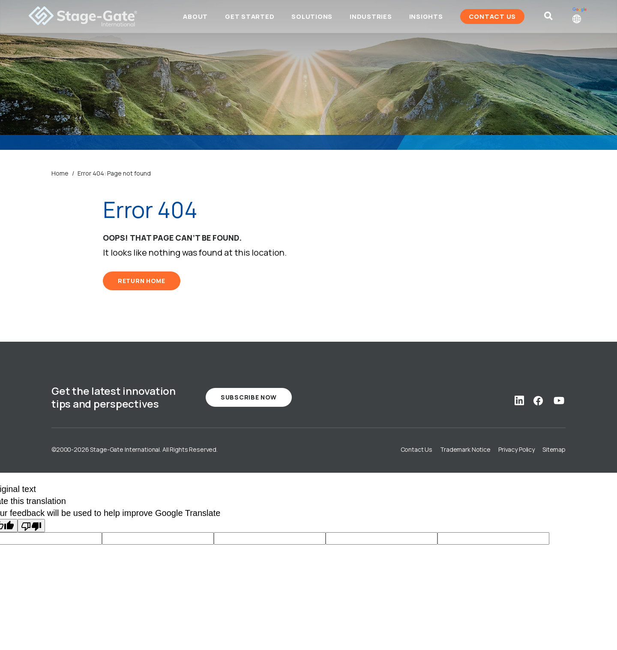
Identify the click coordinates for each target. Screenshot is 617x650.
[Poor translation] (31, 525)
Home (60, 173)
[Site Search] (543, 19)
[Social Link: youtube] (559, 400)
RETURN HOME (141, 281)
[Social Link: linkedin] (519, 400)
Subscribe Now (249, 397)
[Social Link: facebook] (538, 400)
